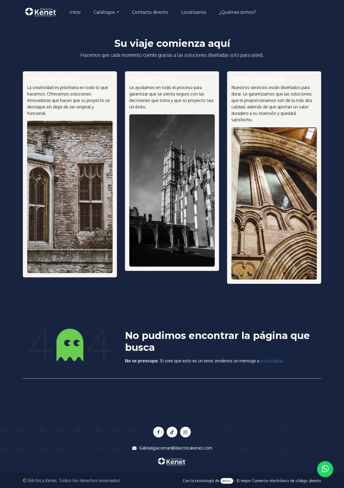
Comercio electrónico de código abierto (286, 480)
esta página (271, 360)
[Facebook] (158, 432)
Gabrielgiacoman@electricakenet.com (175, 448)
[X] (172, 432)
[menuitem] (75, 12)
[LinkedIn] (185, 432)
